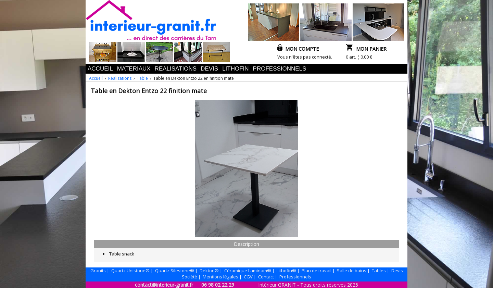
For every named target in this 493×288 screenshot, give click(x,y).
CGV (248, 277)
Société (189, 277)
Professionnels (295, 277)
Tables (379, 270)
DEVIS (209, 68)
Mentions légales (220, 277)
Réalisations (119, 78)
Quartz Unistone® (130, 270)
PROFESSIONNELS (279, 68)
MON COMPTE (298, 49)
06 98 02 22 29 (217, 284)
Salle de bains (351, 270)
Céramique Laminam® (247, 270)
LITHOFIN (235, 68)
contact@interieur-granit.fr (164, 284)
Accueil (96, 78)
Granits (98, 270)
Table (142, 78)
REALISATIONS (176, 68)
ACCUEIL (100, 68)
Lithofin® (286, 270)
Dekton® (209, 270)
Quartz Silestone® (174, 270)
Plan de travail (316, 270)
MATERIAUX (134, 68)
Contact (266, 277)
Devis (397, 270)
